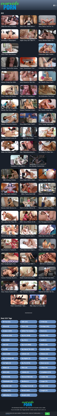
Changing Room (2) (27, 386)
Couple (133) (44, 386)
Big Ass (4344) (25, 335)
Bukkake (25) (25, 354)
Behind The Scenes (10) (28, 331)
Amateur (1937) (7, 331)
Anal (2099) (6, 340)
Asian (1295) (6, 354)
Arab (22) (5, 344)
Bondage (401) (44, 326)
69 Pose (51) (6, 321)
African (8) (6, 326)
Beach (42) (24, 326)
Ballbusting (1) (7, 395)
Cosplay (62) (44, 377)
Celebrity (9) (25, 372)
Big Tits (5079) (25, 363)
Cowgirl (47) (44, 390)
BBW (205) (6, 372)
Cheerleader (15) (8, 381)
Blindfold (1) (25, 381)
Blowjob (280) (25, 395)
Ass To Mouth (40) (8, 358)
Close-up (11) (44, 363)
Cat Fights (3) (7, 363)
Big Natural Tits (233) (27, 349)
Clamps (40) (44, 358)
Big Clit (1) (24, 340)
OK (47, 413)
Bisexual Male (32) (26, 377)
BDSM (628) (6, 377)
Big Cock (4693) (26, 344)
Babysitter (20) (7, 386)
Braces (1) (43, 331)
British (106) (44, 344)
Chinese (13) (44, 354)
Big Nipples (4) (25, 358)
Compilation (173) (45, 372)
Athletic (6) (6, 367)
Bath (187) (24, 321)
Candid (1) (43, 340)
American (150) (7, 335)
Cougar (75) (43, 381)
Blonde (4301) (25, 390)
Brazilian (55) (44, 335)
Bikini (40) (24, 367)
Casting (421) (7, 390)
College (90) (44, 367)
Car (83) (5, 349)
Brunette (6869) (44, 349)
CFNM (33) (43, 321)
